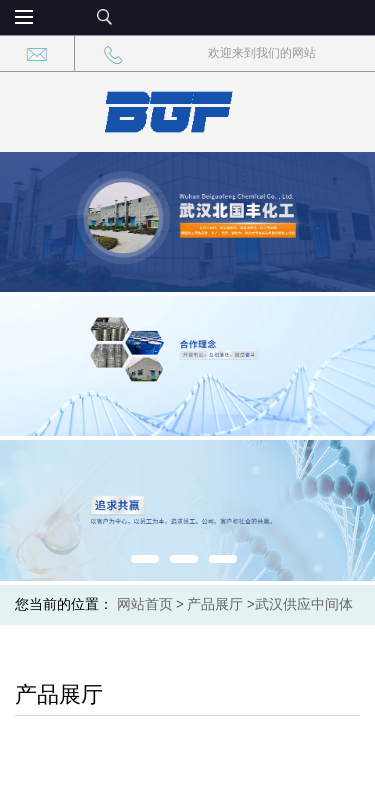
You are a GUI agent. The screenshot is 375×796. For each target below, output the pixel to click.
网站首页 (145, 604)
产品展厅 (215, 604)
